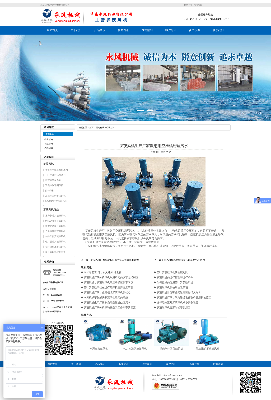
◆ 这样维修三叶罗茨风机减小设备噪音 (176, 302)
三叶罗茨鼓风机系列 (55, 175)
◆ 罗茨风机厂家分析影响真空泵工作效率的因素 (108, 307)
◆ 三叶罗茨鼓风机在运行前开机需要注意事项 (107, 287)
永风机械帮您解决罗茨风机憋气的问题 (184, 260)
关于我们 (76, 30)
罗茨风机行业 (51, 209)
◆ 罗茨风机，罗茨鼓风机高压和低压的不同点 (107, 282)
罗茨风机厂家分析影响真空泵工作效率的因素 (114, 260)
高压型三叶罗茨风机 (55, 195)
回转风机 (49, 190)
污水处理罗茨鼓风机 (55, 221)
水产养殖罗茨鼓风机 (55, 215)
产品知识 (48, 148)
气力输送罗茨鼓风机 (55, 231)
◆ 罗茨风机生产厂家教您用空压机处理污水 (106, 302)
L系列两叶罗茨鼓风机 (56, 201)
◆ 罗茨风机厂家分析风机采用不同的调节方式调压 (109, 277)
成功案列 (147, 30)
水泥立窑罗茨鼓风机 (55, 226)
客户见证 (170, 30)
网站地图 (198, 4)
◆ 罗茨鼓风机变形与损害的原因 (172, 307)
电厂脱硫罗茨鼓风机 (55, 241)
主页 (91, 127)
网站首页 (52, 30)
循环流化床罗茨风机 (55, 246)
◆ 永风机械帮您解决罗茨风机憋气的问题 (104, 297)
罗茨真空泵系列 (53, 180)
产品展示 (99, 30)
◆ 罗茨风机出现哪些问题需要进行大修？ (177, 292)
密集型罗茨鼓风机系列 (56, 170)
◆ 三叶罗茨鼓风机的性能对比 (171, 272)
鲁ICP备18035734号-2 (174, 375)
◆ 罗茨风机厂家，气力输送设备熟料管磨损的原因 (182, 297)
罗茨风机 (48, 163)
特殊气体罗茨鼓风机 (55, 236)
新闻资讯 (123, 30)
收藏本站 (188, 4)
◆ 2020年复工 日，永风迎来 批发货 (101, 272)
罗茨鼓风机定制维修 (55, 252)
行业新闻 (48, 143)
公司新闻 (48, 139)
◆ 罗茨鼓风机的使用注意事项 (171, 287)
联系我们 (218, 30)
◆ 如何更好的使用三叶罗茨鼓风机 (173, 282)
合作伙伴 (194, 30)
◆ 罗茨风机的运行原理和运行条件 (173, 277)
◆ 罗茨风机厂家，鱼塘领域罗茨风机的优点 (106, 292)
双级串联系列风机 (54, 185)
